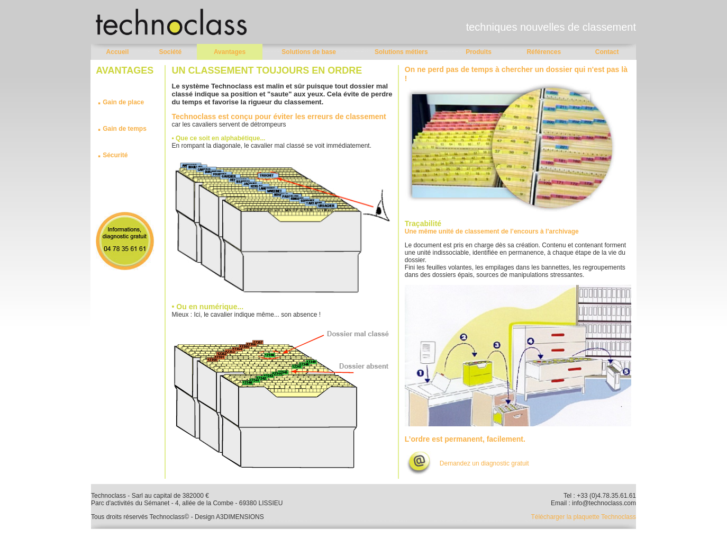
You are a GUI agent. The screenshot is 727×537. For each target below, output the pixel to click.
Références (543, 52)
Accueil (117, 52)
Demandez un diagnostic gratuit (484, 463)
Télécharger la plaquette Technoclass (583, 517)
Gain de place (123, 102)
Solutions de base (308, 52)
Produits (479, 52)
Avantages (230, 52)
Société (170, 52)
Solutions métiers (401, 52)
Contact (607, 52)
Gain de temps (122, 128)
